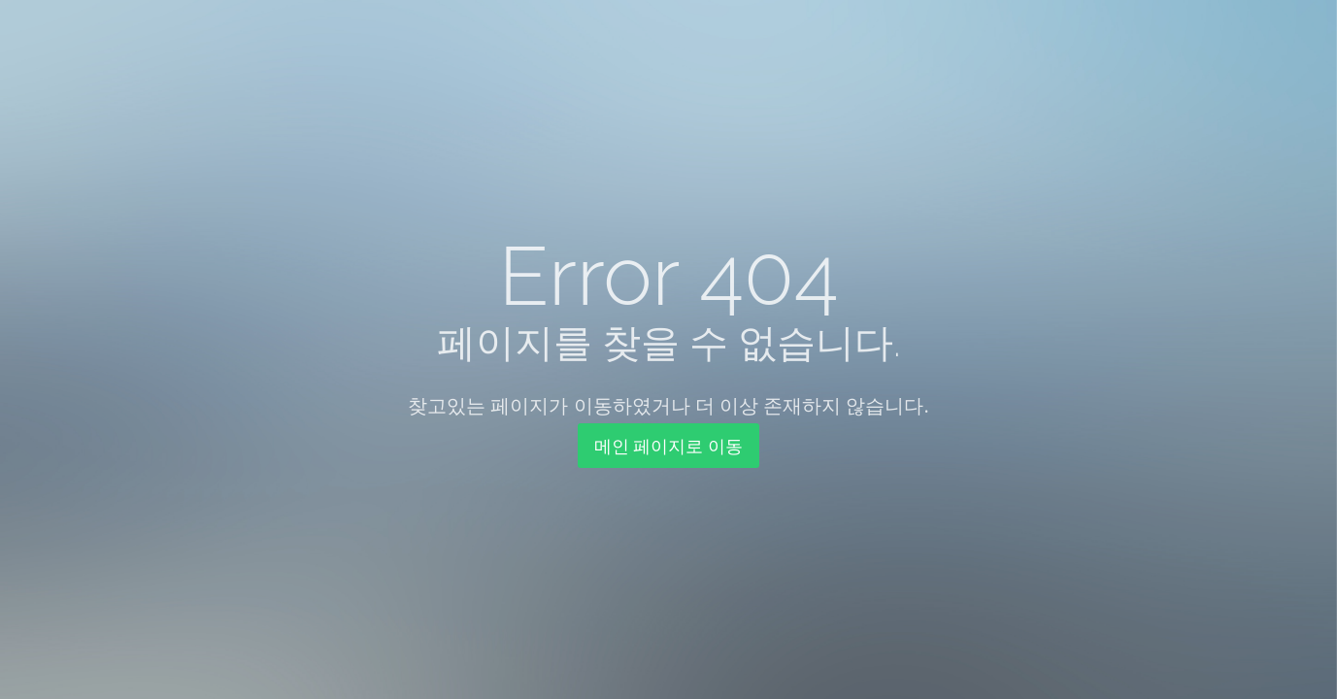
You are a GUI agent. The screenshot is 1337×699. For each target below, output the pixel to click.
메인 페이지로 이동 (668, 445)
